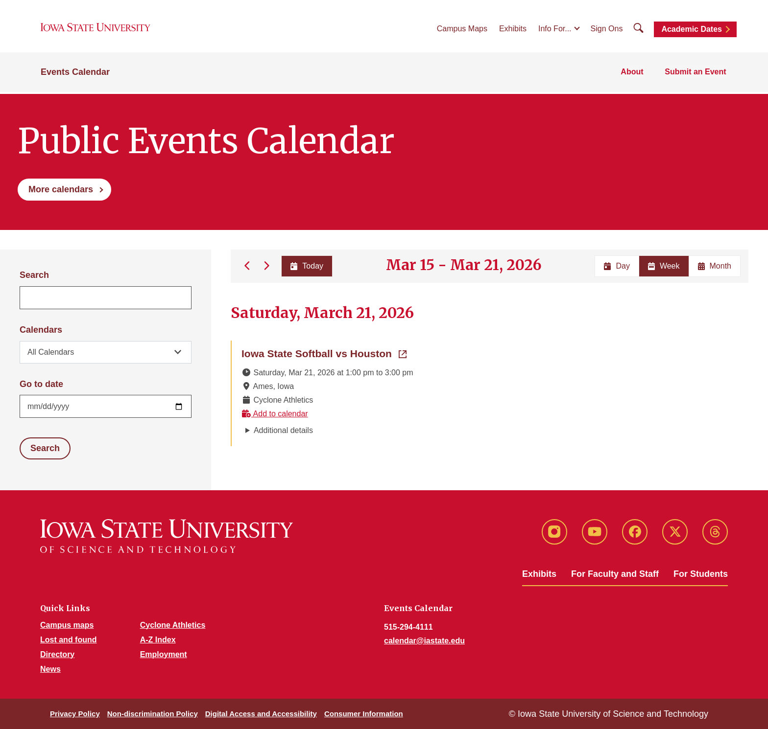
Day (616, 266)
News (50, 669)
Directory (57, 654)
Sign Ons (607, 30)
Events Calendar (75, 74)
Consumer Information (363, 713)
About (635, 74)
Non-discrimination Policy (152, 713)
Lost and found (68, 640)
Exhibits (513, 30)
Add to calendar (274, 414)
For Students (700, 574)
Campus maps (67, 625)
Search (34, 275)
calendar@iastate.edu (424, 641)
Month (714, 266)
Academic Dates (691, 30)
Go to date (41, 384)
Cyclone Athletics (173, 625)
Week (664, 266)
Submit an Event (696, 74)
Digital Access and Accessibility (261, 713)
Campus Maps (462, 30)
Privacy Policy (75, 713)
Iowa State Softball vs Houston (324, 352)
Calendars (41, 330)
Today (306, 266)
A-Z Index (158, 640)
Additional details (283, 430)
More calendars (60, 189)
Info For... (555, 30)
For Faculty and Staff (615, 574)
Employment (163, 654)
